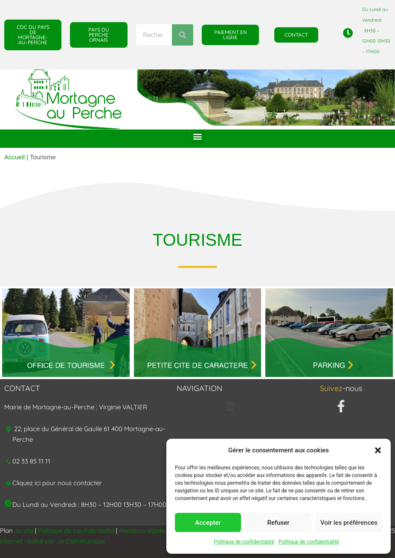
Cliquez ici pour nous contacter (57, 483)
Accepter (208, 522)
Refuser (278, 522)
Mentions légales (144, 530)
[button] (378, 450)
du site (24, 530)
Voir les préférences (349, 522)
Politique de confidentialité (244, 542)
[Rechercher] (182, 35)
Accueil (14, 157)
